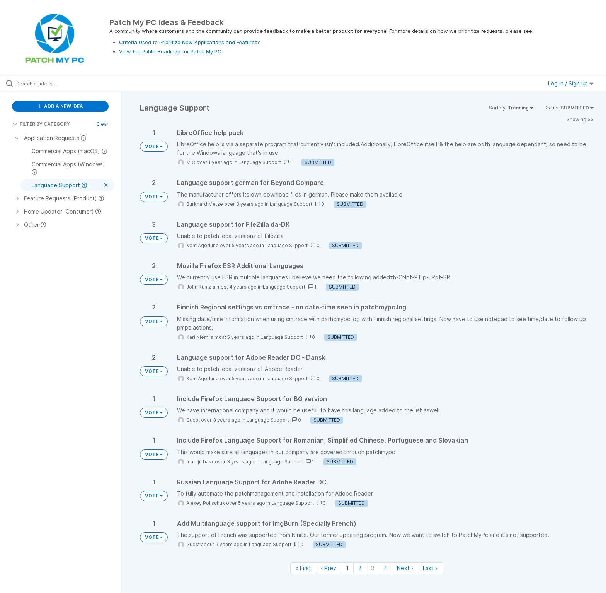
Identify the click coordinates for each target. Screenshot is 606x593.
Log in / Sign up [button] (571, 83)
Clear (102, 124)
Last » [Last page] (430, 568)
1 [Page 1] (347, 568)
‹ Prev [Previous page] (328, 568)
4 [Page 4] (385, 568)
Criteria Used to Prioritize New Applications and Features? (189, 42)
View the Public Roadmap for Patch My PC (170, 51)
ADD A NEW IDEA (60, 106)
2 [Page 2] (359, 568)
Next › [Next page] (405, 568)
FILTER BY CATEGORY (41, 124)
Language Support (259, 162)
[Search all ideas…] (70, 83)
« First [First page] (303, 568)
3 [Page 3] (372, 568)
